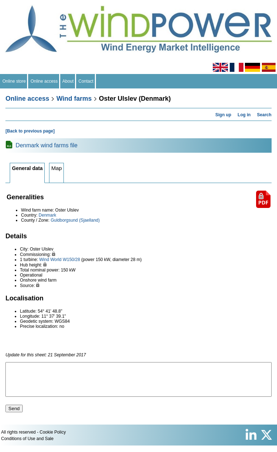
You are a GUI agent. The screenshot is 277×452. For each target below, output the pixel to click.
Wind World (50, 259)
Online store (14, 81)
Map (56, 168)
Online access (44, 81)
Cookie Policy (53, 438)
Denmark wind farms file (47, 145)
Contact (86, 81)
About (68, 81)
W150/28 (71, 259)
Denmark (47, 215)
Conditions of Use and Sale (27, 445)
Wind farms (74, 98)
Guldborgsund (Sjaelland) (75, 220)
